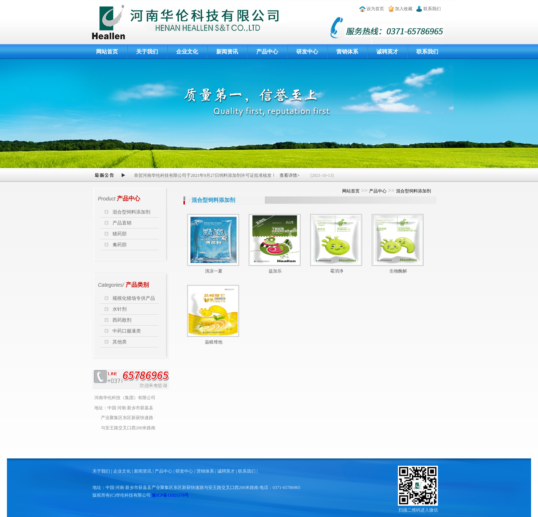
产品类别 (137, 285)
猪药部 (119, 233)
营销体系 (347, 52)
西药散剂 (121, 320)
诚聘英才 (387, 52)
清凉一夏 (213, 271)
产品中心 (267, 52)
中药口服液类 (126, 331)
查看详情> (290, 175)
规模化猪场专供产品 (133, 298)
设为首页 (375, 8)
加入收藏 (403, 8)
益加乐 (275, 271)
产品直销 (121, 223)
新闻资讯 (227, 52)
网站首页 (107, 52)
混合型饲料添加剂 (131, 212)
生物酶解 (398, 271)
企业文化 (187, 52)
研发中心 (307, 52)
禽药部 (119, 244)
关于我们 (147, 52)
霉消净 (336, 271)
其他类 (119, 342)
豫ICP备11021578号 (170, 495)
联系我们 (432, 8)
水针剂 (119, 309)
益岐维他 (213, 342)
